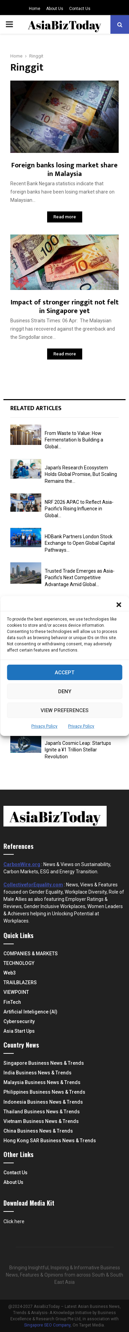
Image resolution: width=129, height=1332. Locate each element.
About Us (54, 8)
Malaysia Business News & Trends (41, 1082)
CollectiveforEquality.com (33, 884)
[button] (118, 604)
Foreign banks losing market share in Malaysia (64, 169)
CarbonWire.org (21, 864)
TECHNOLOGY (18, 963)
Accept (64, 672)
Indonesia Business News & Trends (43, 1102)
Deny (64, 691)
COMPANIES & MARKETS (30, 953)
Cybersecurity (19, 1021)
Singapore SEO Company (47, 1325)
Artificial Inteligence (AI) (30, 1011)
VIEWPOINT (16, 992)
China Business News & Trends (38, 1131)
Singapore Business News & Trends (43, 1063)
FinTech (12, 1002)
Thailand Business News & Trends (41, 1111)
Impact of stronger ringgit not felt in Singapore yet (65, 306)
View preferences (64, 710)
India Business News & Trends (37, 1072)
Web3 (9, 973)
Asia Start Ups (19, 1031)
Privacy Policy (44, 726)
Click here (13, 1221)
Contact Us (79, 8)
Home (34, 8)
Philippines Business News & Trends (44, 1092)
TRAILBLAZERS (20, 982)
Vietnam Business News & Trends (41, 1121)
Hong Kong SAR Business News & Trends (49, 1140)
